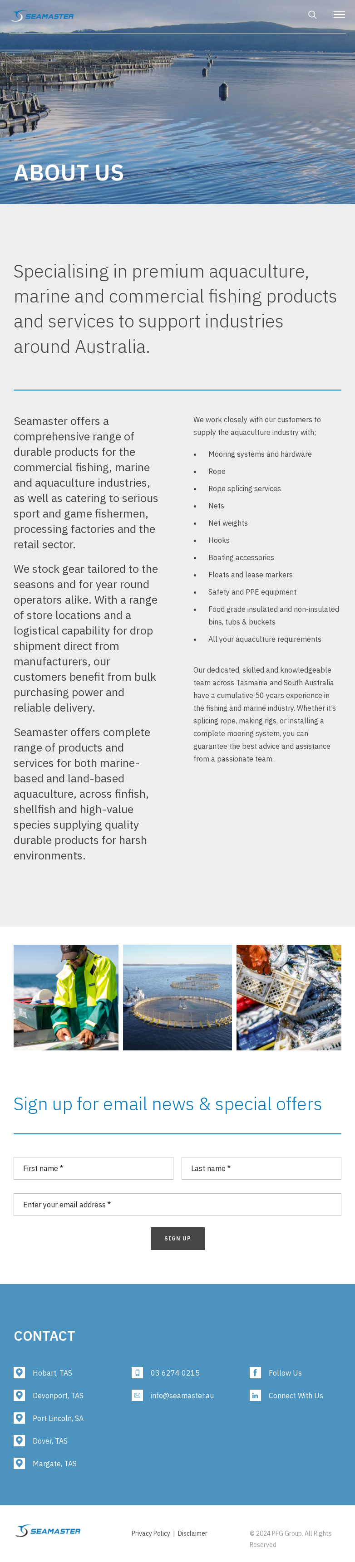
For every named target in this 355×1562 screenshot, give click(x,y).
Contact (44, 1335)
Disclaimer (192, 1533)
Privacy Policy (151, 1533)
